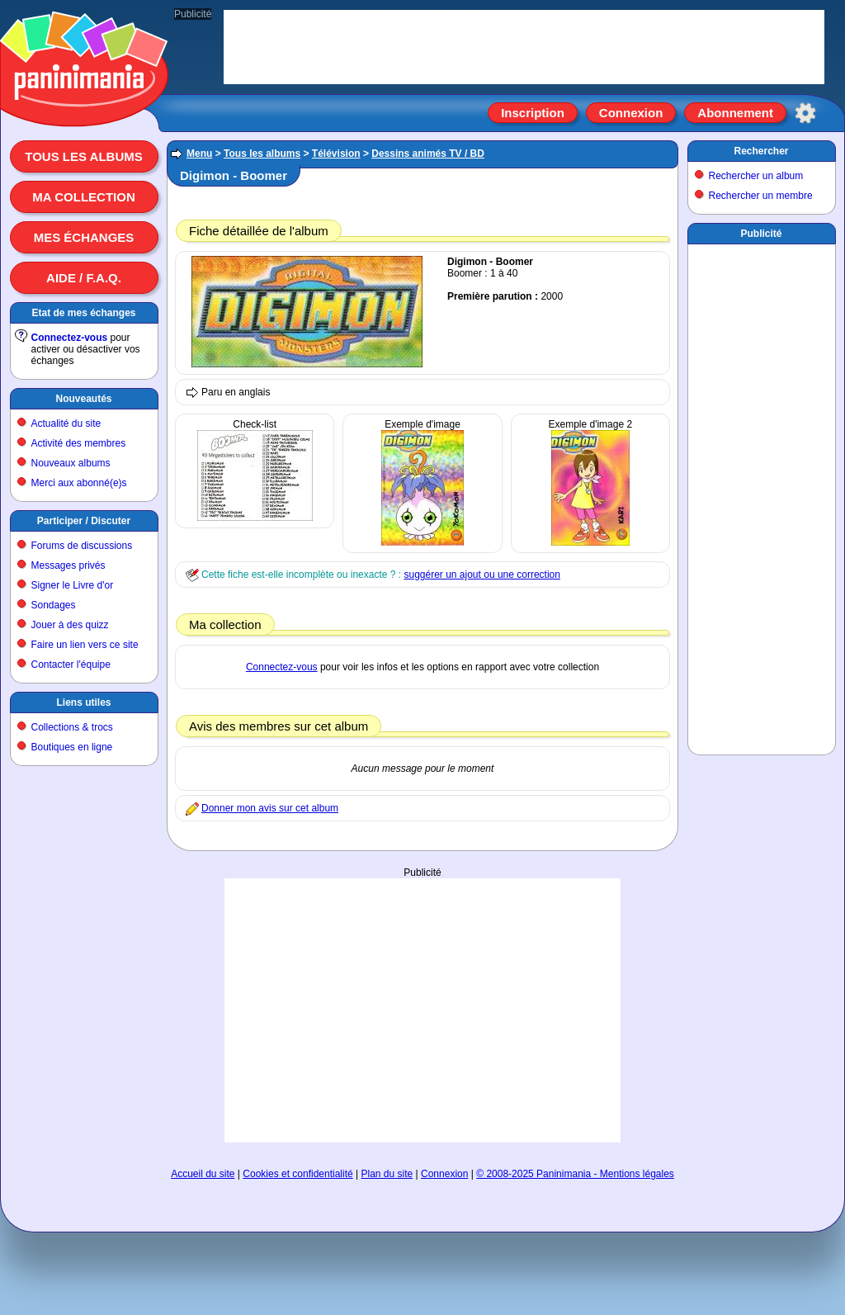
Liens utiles (83, 702)
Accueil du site (202, 1174)
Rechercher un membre (761, 195)
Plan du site (387, 1174)
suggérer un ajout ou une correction (481, 574)
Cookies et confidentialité (297, 1174)
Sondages (53, 605)
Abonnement (735, 113)
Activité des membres (78, 443)
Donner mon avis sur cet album (269, 808)
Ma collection (83, 197)
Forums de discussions (82, 545)
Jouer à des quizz (70, 625)
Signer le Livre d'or (72, 585)
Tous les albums (84, 156)
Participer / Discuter (83, 521)
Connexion (631, 113)
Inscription (532, 113)
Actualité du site (66, 423)
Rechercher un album (756, 176)
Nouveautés (83, 398)
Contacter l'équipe (71, 664)
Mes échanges (84, 237)
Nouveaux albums (71, 463)
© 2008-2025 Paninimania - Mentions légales (575, 1174)
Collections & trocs (72, 727)
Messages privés (68, 565)
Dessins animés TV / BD (427, 153)
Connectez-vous (69, 337)
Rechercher (761, 151)
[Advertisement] (422, 993)
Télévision (336, 153)
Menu (199, 153)
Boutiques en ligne (72, 747)
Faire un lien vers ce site (85, 644)
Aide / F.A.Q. (83, 278)
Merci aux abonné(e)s (79, 483)
